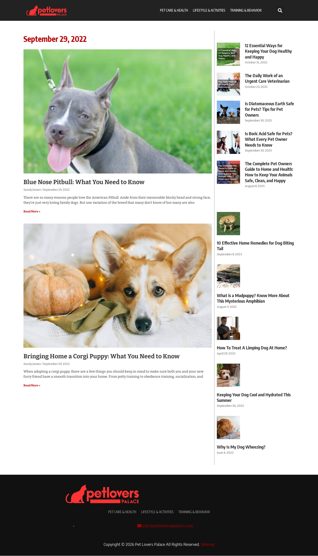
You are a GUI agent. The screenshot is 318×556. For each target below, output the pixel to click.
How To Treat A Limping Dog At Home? (252, 347)
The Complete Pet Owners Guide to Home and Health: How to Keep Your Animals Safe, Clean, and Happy (269, 172)
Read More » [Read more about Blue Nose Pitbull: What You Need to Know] (31, 211)
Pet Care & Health (174, 10)
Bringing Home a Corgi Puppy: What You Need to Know (101, 356)
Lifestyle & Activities (209, 10)
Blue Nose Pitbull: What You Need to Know (83, 182)
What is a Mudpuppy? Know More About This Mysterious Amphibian (253, 298)
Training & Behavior (246, 10)
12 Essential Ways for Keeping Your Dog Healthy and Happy (268, 51)
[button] (280, 11)
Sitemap (208, 544)
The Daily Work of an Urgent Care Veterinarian (267, 78)
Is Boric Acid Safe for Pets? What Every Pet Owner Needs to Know (268, 139)
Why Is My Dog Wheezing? (241, 447)
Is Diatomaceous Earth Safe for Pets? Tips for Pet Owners (269, 109)
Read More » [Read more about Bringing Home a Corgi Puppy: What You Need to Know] (31, 385)
